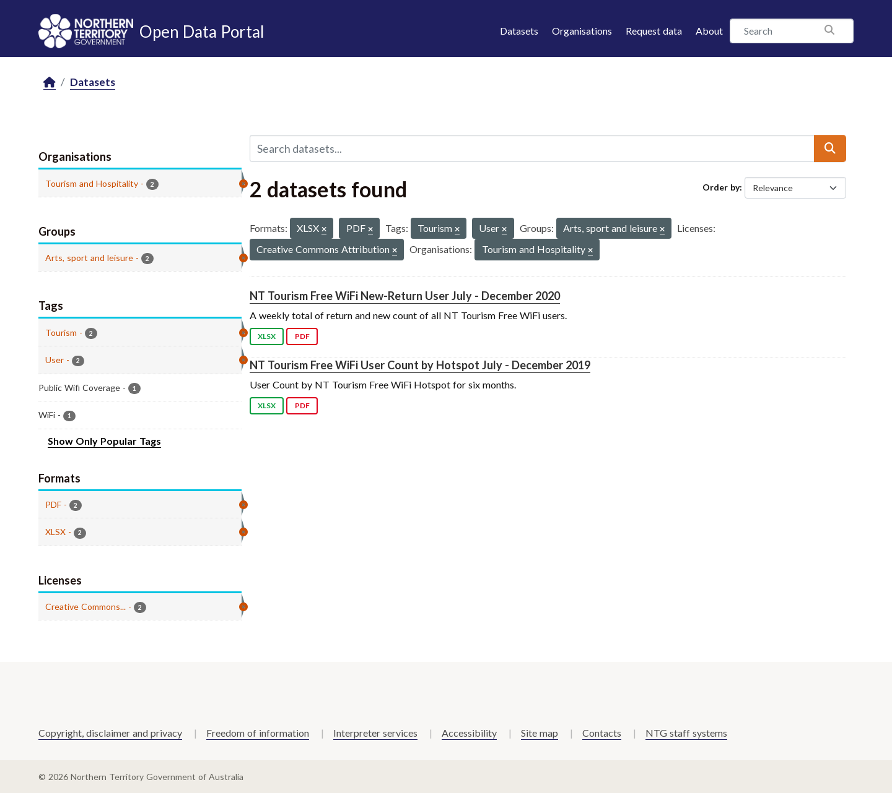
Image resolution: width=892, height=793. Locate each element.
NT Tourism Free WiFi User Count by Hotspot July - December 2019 (420, 365)
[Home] (49, 82)
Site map (539, 733)
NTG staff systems (686, 733)
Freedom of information (257, 733)
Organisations (582, 30)
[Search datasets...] (532, 148)
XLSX (267, 336)
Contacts (601, 733)
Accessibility (469, 733)
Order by (721, 187)
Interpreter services (375, 733)
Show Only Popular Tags (104, 441)
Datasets (519, 30)
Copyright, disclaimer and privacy (110, 733)
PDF (302, 336)
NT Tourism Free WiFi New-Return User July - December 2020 (405, 295)
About (709, 30)
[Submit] (830, 148)
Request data (654, 30)
